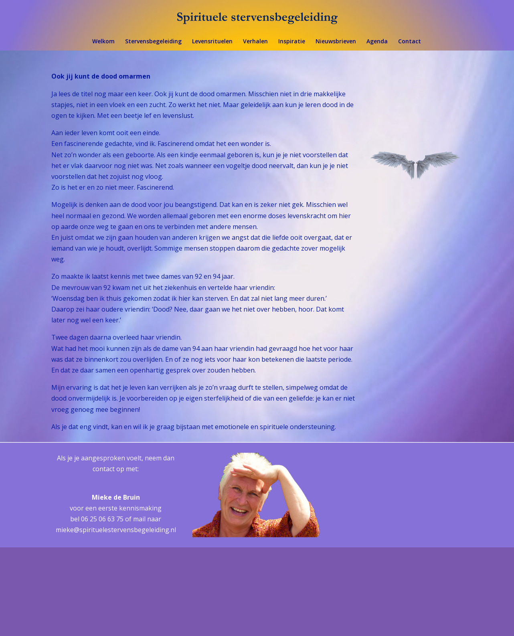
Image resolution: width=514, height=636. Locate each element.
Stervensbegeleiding (153, 41)
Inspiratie (291, 41)
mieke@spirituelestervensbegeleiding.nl (116, 529)
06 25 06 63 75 (102, 518)
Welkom (103, 41)
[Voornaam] (414, 554)
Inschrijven (414, 602)
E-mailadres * (365, 515)
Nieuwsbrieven (336, 41)
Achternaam (363, 568)
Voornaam (361, 541)
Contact (409, 41)
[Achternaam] (414, 580)
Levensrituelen (212, 41)
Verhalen (255, 41)
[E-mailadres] (414, 527)
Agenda (377, 41)
